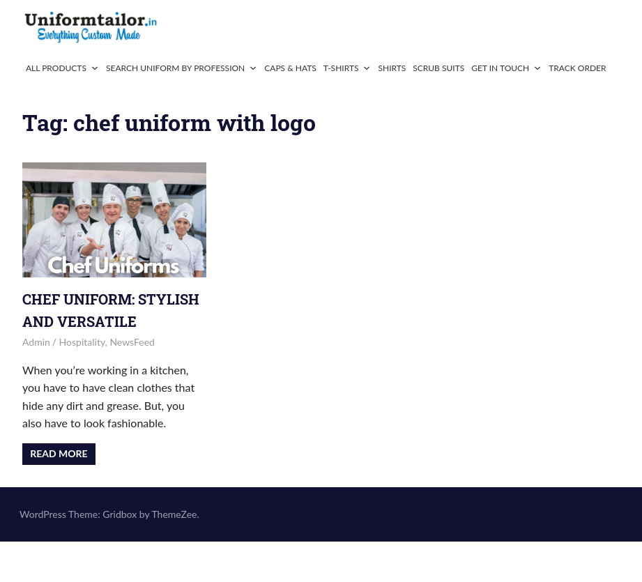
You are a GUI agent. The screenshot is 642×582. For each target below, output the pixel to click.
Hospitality (82, 342)
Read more (58, 453)
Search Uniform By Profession (181, 68)
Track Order (577, 68)
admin (36, 342)
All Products (62, 68)
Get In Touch (506, 68)
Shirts (392, 68)
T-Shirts (347, 68)
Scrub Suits (438, 68)
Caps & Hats (290, 68)
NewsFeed (132, 342)
